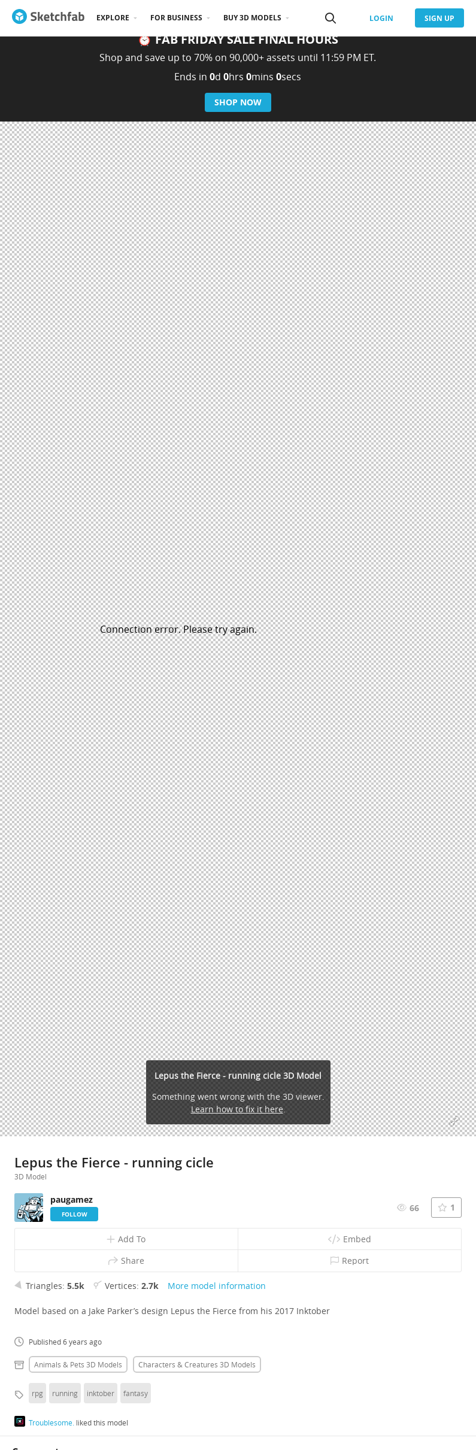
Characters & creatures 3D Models (197, 1364)
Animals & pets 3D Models (78, 1364)
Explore (112, 18)
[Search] (330, 18)
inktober (100, 1393)
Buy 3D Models (252, 18)
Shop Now (238, 102)
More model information (217, 1285)
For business (176, 18)
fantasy (135, 1393)
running (65, 1393)
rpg (37, 1393)
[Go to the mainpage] (48, 18)
